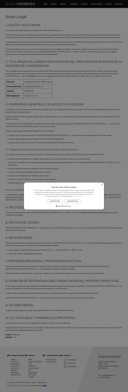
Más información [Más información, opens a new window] (78, 196)
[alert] (64, 196)
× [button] (101, 184)
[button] (64, 206)
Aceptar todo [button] (55, 201)
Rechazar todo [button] (72, 201)
